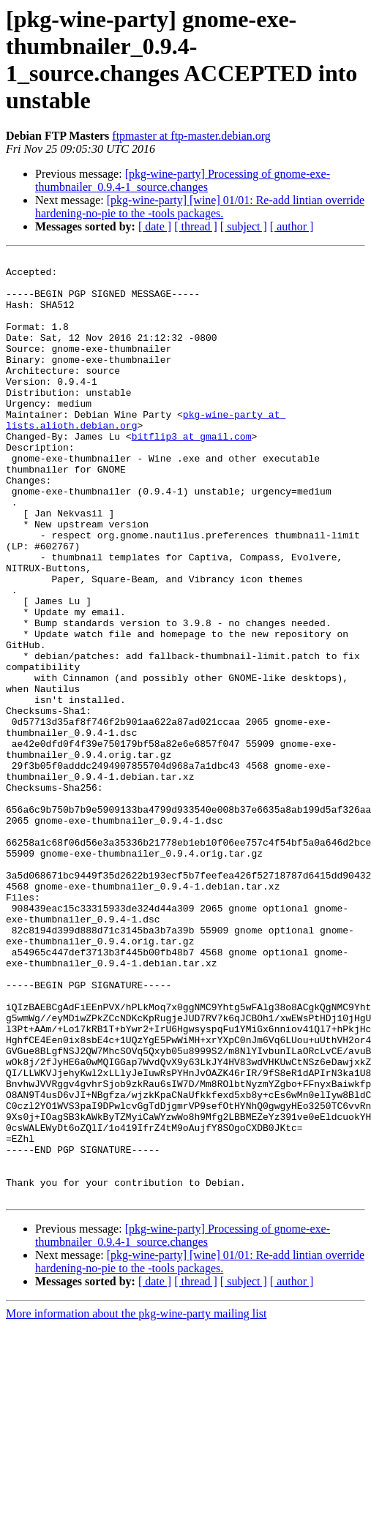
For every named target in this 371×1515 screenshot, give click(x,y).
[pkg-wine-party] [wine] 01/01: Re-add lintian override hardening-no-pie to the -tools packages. (199, 206)
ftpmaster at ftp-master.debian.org (191, 135)
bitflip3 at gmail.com (192, 473)
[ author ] (292, 226)
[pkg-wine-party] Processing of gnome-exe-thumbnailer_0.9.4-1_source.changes (182, 180)
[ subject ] (243, 226)
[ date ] (154, 226)
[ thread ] (195, 226)
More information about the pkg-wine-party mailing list (136, 1502)
